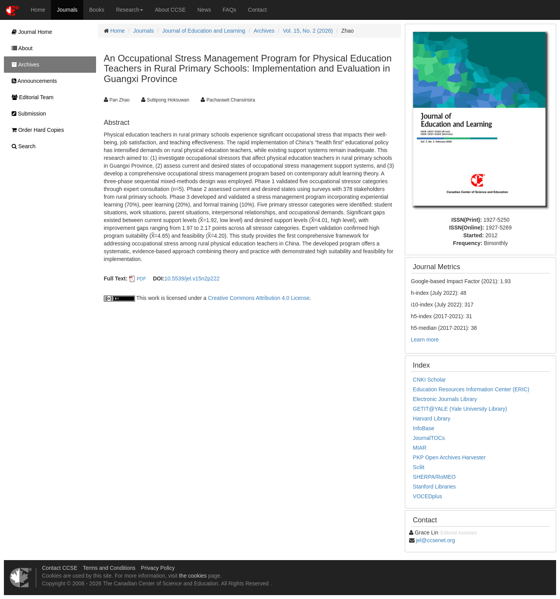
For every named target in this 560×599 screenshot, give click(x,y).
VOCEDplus (427, 496)
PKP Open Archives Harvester (449, 457)
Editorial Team (30, 97)
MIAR (420, 448)
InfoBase (423, 428)
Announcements (32, 81)
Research (129, 10)
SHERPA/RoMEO (434, 477)
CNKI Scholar (429, 380)
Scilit (419, 467)
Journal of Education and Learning (203, 31)
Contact (257, 10)
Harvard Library (431, 418)
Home (38, 10)
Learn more (425, 339)
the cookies (192, 576)
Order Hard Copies (36, 130)
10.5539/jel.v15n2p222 (192, 278)
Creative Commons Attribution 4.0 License (259, 298)
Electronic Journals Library (445, 399)
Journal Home (30, 32)
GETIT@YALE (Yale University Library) (460, 409)
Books (96, 10)
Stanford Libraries (434, 486)
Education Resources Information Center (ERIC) (471, 389)
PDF (141, 279)
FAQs (229, 10)
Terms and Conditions (109, 568)
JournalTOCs (429, 438)
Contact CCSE (59, 568)
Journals (67, 10)
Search (21, 146)
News (204, 10)
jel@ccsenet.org (435, 540)
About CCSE (170, 10)
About (20, 48)
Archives (264, 31)
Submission (27, 113)
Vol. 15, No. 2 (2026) (308, 31)
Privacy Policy (158, 568)
